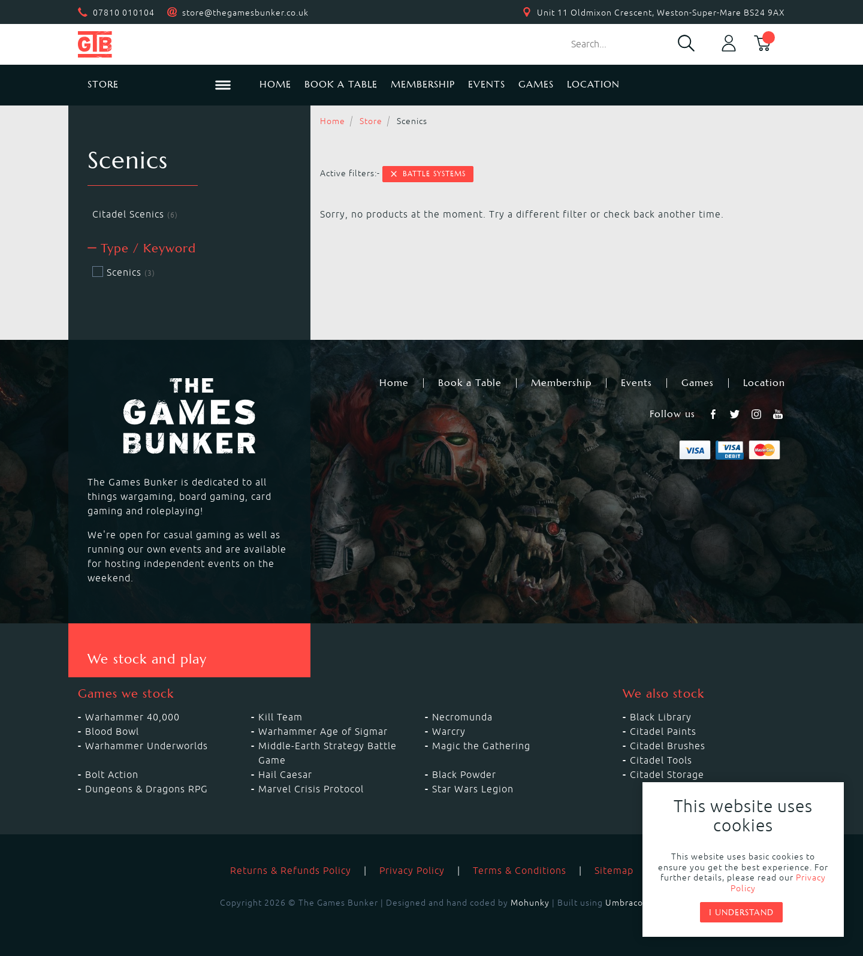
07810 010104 (124, 12)
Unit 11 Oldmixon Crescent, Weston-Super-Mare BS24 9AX (661, 12)
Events (486, 84)
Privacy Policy (412, 870)
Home (275, 84)
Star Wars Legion (473, 788)
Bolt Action (111, 774)
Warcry (449, 731)
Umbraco (624, 902)
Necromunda (462, 716)
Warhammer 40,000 (132, 716)
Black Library (661, 716)
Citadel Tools (661, 760)
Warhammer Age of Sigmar (323, 731)
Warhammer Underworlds (146, 745)
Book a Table (341, 84)
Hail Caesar (285, 774)
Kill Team (280, 716)
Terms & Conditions (519, 870)
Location (593, 84)
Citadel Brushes (667, 745)
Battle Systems (427, 174)
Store (371, 121)
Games (536, 84)
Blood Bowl (112, 731)
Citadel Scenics (135, 214)
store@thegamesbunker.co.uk (245, 12)
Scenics (123, 272)
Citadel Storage (667, 774)
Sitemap (614, 870)
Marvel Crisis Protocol (311, 788)
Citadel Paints (663, 731)
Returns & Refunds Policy (290, 870)
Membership (423, 84)
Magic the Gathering (481, 745)
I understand (741, 912)
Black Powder (464, 774)
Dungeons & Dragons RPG (146, 788)
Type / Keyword (141, 248)
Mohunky (530, 902)
